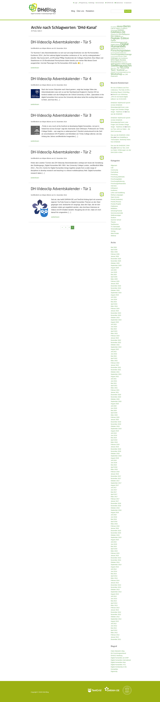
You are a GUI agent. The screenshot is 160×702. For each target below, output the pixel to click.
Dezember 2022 (116, 340)
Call (112, 168)
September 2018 (116, 456)
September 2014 (116, 564)
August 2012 (115, 621)
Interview (114, 186)
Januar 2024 (115, 311)
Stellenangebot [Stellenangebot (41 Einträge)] (116, 63)
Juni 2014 (114, 571)
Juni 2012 (114, 626)
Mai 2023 (114, 329)
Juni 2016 (114, 517)
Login (75, 2)
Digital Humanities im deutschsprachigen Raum (42, 8)
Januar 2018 (115, 474)
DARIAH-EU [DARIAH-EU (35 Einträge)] (114, 34)
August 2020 (115, 404)
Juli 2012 (114, 623)
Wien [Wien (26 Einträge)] (129, 72)
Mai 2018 (114, 465)
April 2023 (114, 331)
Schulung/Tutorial (116, 211)
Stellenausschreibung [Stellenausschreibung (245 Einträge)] (125, 65)
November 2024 (116, 288)
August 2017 (115, 485)
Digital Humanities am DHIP (120, 658)
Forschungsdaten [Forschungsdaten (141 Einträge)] (120, 50)
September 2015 (116, 537)
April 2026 (114, 249)
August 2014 (115, 567)
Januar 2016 (115, 528)
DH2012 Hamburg (116, 655)
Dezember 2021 (116, 367)
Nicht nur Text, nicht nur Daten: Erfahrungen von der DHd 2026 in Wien (121, 150)
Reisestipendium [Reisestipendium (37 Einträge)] (116, 62)
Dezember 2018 (116, 449)
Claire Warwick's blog (118, 651)
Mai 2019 (114, 438)
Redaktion (90, 11)
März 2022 (114, 360)
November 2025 (116, 261)
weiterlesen (35, 68)
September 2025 (116, 265)
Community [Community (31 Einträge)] (114, 30)
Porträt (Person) (116, 202)
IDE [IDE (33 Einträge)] (120, 58)
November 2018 (116, 451)
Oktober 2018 (115, 453)
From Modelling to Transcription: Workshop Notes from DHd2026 (120, 139)
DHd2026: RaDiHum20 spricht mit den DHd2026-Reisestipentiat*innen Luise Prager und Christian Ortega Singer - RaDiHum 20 (120, 122)
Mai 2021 (114, 383)
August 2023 (115, 322)
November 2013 (116, 587)
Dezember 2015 (116, 530)
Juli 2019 (114, 433)
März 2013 (114, 605)
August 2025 (115, 268)
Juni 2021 (114, 381)
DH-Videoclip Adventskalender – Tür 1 (61, 188)
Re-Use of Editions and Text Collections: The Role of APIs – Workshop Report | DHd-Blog (121, 90)
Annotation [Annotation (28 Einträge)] (114, 26)
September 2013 (116, 592)
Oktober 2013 (115, 589)
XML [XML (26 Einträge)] (124, 74)
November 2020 (116, 397)
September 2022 (116, 347)
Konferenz (114, 190)
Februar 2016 (115, 526)
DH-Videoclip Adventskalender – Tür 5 (61, 42)
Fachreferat (114, 172)
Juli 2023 (114, 324)
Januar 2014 (115, 583)
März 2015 (114, 551)
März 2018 (114, 469)
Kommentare (100, 2)
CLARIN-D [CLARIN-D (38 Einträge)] (123, 28)
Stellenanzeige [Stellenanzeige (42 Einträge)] (126, 63)
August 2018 (115, 458)
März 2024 (114, 306)
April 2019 (114, 440)
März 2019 (114, 442)
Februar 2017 (115, 499)
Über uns (80, 11)
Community (114, 170)
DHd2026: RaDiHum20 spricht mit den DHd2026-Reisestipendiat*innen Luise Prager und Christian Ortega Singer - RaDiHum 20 (120, 107)
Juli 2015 (114, 542)
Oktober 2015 (115, 535)
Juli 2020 (114, 406)
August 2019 (115, 431)
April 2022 (114, 358)
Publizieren (114, 206)
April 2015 (114, 549)
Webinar (113, 236)
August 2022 (115, 349)
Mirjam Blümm (46, 48)
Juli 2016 (114, 515)
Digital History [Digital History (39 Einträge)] (115, 44)
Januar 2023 (115, 338)
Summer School (116, 220)
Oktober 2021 (115, 372)
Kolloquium (114, 188)
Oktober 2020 (115, 399)
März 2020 (114, 415)
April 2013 (114, 603)
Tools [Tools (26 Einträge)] (126, 70)
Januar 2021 (115, 392)
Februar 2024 (115, 308)
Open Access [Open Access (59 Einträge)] (120, 60)
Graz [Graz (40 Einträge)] (125, 56)
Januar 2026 (115, 256)
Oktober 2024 (115, 290)
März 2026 (114, 252)
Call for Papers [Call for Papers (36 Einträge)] (115, 28)
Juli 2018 (114, 460)
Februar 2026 (115, 254)
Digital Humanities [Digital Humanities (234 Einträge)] (120, 45)
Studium (113, 217)
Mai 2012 (114, 628)
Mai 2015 (114, 546)
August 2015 (115, 539)
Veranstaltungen (116, 229)
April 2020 (114, 413)
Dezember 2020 (116, 394)
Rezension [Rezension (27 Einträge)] (124, 62)
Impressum (127, 2)
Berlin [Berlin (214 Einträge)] (127, 26)
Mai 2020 (114, 410)
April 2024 (114, 304)
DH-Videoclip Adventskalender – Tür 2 (61, 152)
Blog (73, 11)
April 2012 (114, 630)
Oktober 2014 (115, 562)
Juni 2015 (114, 544)
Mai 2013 (114, 601)
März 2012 (114, 632)
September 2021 (116, 374)
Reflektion (114, 208)
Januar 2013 (115, 610)
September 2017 (116, 483)
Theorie (113, 222)
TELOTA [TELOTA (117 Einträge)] (124, 67)
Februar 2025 (115, 281)
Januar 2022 (115, 365)
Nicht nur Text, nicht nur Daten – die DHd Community (120, 129)
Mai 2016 (114, 519)
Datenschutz (119, 2)
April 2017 (114, 494)
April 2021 (114, 385)
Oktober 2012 (115, 617)
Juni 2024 (114, 299)
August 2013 (115, 594)
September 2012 (116, 619)
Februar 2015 (115, 553)
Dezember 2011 (116, 639)
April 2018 (114, 467)
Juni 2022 (114, 354)
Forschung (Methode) (118, 177)
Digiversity (114, 671)
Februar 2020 (115, 417)
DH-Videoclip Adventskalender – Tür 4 (61, 78)
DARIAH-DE (109, 2)
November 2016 (116, 505)
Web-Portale (115, 233)
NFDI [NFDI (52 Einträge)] (113, 60)
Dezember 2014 (116, 558)
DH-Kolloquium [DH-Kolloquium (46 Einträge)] (124, 34)
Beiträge (91, 2)
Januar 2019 (115, 447)
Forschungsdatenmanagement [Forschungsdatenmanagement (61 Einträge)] (123, 54)
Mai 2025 (114, 274)
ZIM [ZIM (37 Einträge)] (126, 74)
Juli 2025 (114, 270)
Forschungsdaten (116, 179)
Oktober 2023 (115, 317)
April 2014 (114, 576)
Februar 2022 (115, 363)
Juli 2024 (114, 297)
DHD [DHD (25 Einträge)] (122, 36)
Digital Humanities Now (118, 662)
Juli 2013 (114, 596)
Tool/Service (115, 224)
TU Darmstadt (115, 226)
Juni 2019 (114, 435)
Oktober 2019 (115, 426)
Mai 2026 (114, 247)
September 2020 (116, 401)
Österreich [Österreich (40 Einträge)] (114, 76)
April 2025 (114, 277)
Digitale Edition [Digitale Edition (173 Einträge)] (120, 38)
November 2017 (116, 478)
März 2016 (114, 524)
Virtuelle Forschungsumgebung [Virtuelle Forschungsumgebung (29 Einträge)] (119, 72)
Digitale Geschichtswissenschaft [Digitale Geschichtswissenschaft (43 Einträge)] (119, 41)
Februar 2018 (115, 471)
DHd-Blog (45, 692)
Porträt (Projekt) (116, 204)
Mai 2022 (114, 356)
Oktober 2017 (115, 481)
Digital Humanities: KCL (118, 664)
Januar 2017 (115, 501)
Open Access (115, 197)
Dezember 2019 (116, 422)
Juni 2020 (114, 408)
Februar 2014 (115, 580)
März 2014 (114, 578)
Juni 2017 (114, 490)
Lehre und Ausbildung (118, 192)
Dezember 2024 (116, 286)
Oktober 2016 (115, 508)
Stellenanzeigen (116, 215)
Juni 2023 (114, 326)
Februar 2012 (115, 635)
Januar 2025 (115, 283)
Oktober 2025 (115, 263)
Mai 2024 (114, 302)
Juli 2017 (114, 487)
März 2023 (114, 333)
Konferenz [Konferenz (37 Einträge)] (124, 58)
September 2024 (116, 292)
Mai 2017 (114, 492)
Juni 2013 (114, 598)
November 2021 (116, 370)
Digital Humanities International (121, 660)
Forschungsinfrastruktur (118, 183)
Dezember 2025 (116, 258)
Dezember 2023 (116, 313)
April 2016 (114, 521)
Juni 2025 (114, 272)
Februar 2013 (115, 607)
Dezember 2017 (116, 476)
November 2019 (116, 424)
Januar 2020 (115, 419)
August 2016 (115, 512)
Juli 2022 (114, 351)
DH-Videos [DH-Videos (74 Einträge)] (115, 36)
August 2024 (115, 295)
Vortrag (113, 231)
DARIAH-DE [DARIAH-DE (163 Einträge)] (118, 32)
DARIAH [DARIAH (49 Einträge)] (121, 30)
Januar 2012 (115, 637)
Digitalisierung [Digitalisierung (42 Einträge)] (115, 48)
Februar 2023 (115, 336)
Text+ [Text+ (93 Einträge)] (113, 70)
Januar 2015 (115, 555)
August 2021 (115, 376)
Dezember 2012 (116, 612)
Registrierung (83, 2)
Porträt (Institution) (117, 199)
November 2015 (116, 533)
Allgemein (114, 165)
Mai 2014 (114, 573)
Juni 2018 (114, 462)
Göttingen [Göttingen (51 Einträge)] (114, 58)
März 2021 (114, 388)
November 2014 (116, 560)
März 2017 (114, 496)
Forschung (114, 174)
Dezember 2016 (116, 503)
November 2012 (116, 614)
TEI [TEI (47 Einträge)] (118, 68)
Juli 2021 (114, 379)
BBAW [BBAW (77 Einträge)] (120, 26)
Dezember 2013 (116, 585)
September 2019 (116, 428)
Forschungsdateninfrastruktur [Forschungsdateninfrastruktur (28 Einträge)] (118, 52)
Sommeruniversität (117, 213)
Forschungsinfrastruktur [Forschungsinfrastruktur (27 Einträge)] (117, 56)
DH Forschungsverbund (118, 653)
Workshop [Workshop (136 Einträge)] (116, 74)
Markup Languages (117, 195)
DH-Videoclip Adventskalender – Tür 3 (61, 115)
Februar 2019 (115, 444)
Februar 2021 (115, 390)
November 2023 (116, 315)
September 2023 (116, 320)
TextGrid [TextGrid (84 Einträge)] (120, 70)
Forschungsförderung (118, 181)
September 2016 (116, 510)
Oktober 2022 (115, 345)
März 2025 (114, 279)
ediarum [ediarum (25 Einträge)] (123, 48)
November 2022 (116, 342)
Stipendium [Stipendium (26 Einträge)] (113, 68)
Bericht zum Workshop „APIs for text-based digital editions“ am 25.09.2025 (119, 97)
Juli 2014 (114, 569)
